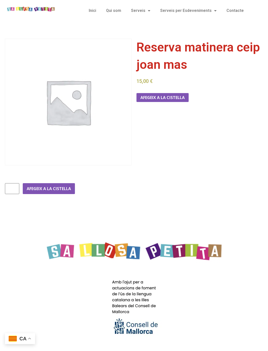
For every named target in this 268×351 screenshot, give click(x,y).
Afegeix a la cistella (162, 97)
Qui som (113, 10)
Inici (92, 10)
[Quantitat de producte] (12, 188)
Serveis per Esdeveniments (188, 10)
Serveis (140, 10)
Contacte (235, 10)
